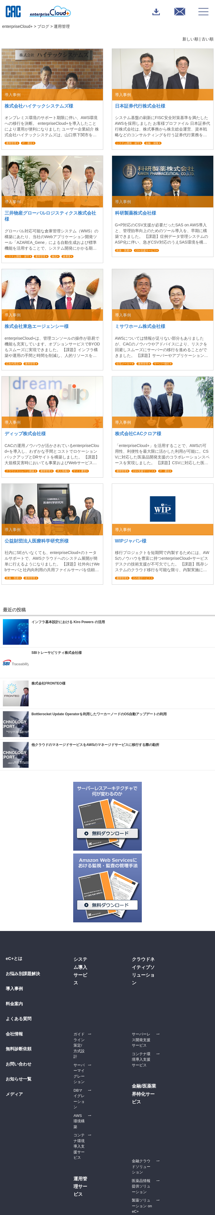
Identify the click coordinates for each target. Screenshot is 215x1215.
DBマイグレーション (90, 987)
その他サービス (142, 578)
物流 (54, 256)
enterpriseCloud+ (17, 26)
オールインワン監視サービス (178, 1007)
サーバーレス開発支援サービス (177, 1052)
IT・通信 (27, 143)
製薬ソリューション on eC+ (96, 1124)
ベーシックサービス (169, 970)
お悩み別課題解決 (23, 973)
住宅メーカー (124, 363)
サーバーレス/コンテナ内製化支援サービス (177, 1121)
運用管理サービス (168, 1132)
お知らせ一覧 (18, 1078)
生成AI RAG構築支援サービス (98, 1042)
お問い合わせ (18, 1064)
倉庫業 (67, 256)
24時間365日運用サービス (178, 996)
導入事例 (14, 988)
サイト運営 (79, 471)
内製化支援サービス (169, 1101)
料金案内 (14, 1003)
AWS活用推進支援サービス (175, 1110)
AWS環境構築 (85, 996)
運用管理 (11, 143)
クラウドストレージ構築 (20, 471)
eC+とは (14, 958)
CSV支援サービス (145, 250)
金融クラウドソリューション (97, 1101)
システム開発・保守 (128, 143)
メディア (14, 1094)
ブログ (43, 26)
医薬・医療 (122, 250)
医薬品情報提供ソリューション (97, 1113)
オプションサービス (169, 979)
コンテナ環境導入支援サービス (97, 1007)
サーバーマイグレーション (95, 979)
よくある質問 (18, 1018)
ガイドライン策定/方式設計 (96, 970)
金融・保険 (152, 143)
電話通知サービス (171, 987)
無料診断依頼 (18, 1048)
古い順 (208, 39)
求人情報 (62, 471)
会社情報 (14, 1033)
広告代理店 (12, 363)
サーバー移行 (162, 363)
